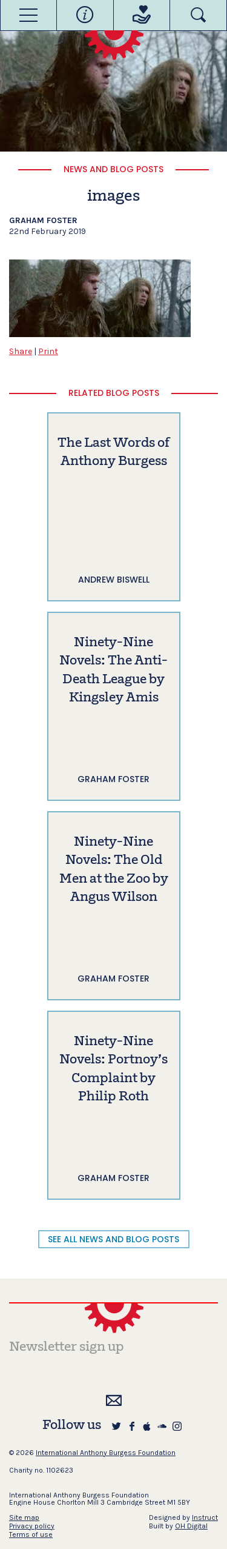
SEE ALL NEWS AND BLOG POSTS (113, 1239)
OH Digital (191, 1526)
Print (48, 351)
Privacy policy (31, 1526)
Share (20, 351)
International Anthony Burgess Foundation (106, 1452)
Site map (24, 1517)
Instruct (205, 1517)
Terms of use (31, 1534)
